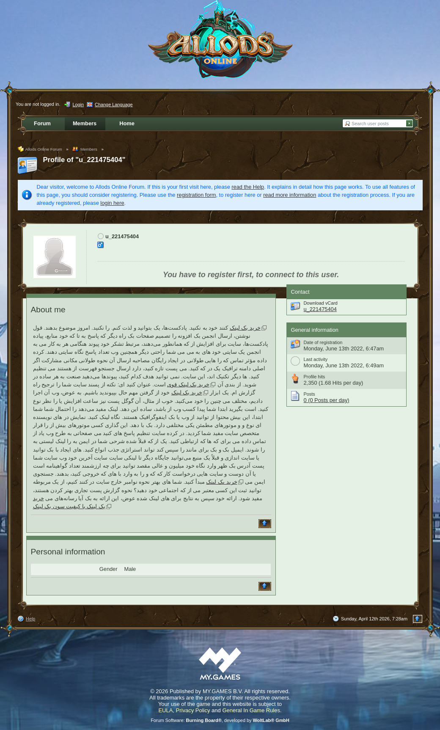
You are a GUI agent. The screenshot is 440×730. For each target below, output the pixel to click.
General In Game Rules (251, 710)
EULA (165, 710)
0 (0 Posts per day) (326, 400)
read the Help (247, 187)
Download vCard (321, 303)
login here (112, 203)
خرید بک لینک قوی (188, 384)
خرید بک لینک (245, 328)
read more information (289, 195)
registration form (196, 195)
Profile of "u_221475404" (84, 160)
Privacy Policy (193, 710)
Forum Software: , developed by (220, 720)
